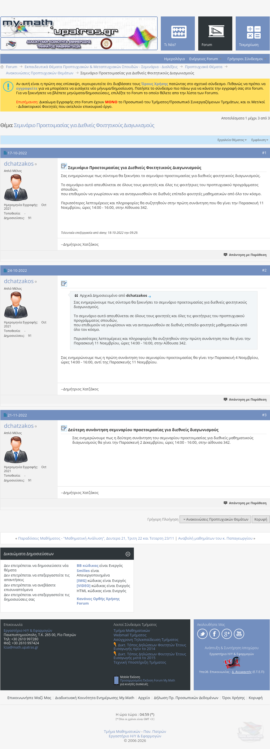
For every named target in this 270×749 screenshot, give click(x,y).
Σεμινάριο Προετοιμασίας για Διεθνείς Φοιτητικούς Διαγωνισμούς (84, 125)
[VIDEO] (84, 585)
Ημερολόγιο (174, 58)
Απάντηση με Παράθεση (245, 255)
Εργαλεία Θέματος (231, 140)
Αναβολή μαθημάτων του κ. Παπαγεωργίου (215, 538)
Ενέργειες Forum (203, 58)
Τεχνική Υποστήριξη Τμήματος (140, 662)
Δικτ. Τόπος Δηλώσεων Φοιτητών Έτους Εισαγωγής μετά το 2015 (150, 655)
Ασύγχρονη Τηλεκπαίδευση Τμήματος (146, 639)
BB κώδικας (87, 565)
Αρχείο (144, 697)
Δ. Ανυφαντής (242, 672)
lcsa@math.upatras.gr (21, 647)
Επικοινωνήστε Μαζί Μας (29, 697)
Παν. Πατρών (155, 731)
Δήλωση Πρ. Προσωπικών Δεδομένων (186, 697)
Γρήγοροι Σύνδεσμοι (245, 58)
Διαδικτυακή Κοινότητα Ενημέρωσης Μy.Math (94, 697)
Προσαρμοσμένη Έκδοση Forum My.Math (147, 680)
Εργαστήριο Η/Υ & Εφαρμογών (28, 630)
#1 (264, 152)
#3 (264, 414)
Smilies (83, 570)
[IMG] (82, 580)
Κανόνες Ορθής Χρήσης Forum (98, 601)
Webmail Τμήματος (130, 635)
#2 (264, 270)
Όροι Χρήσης (233, 697)
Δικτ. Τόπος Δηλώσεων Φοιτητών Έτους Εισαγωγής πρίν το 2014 (150, 646)
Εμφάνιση (258, 140)
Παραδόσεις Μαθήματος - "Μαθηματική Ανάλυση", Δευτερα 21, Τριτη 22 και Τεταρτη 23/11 (96, 538)
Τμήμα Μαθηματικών (132, 630)
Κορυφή (260, 519)
